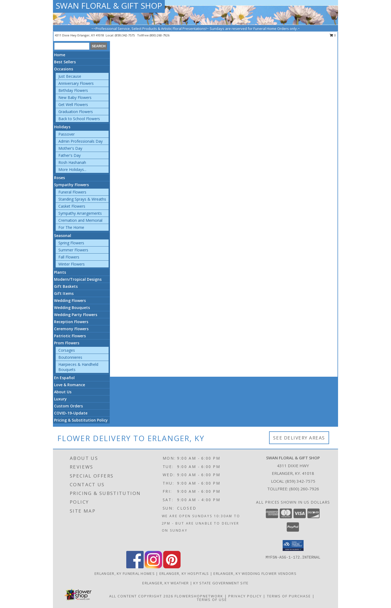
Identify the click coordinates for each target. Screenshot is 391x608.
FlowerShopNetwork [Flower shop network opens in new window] (199, 596)
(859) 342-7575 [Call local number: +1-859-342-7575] (125, 35)
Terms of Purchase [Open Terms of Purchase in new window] (289, 596)
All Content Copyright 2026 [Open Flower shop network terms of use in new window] (141, 596)
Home (59, 54)
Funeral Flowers (72, 192)
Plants (60, 272)
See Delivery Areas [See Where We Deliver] (299, 438)
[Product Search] (71, 46)
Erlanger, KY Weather (165, 583)
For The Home (71, 227)
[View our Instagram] (153, 566)
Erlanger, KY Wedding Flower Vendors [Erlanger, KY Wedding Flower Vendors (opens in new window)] (255, 573)
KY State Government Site (220, 583)
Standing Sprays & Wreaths (82, 199)
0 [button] (332, 35)
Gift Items (64, 293)
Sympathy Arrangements (80, 213)
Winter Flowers (71, 264)
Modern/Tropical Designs (78, 279)
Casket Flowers (71, 206)
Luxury (60, 398)
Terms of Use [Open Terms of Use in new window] (212, 599)
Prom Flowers (66, 342)
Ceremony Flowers (71, 328)
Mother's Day (70, 148)
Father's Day (69, 155)
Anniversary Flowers (76, 83)
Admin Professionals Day (80, 141)
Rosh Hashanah (72, 162)
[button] (293, 545)
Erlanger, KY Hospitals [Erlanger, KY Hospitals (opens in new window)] (184, 573)
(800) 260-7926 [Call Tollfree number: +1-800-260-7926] (304, 488)
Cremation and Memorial (80, 220)
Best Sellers (65, 61)
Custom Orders (68, 406)
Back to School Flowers (79, 118)
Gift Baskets (66, 286)
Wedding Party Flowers (75, 314)
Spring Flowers (71, 242)
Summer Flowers (73, 249)
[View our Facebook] (135, 566)
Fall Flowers (68, 257)
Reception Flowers (71, 321)
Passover (66, 134)
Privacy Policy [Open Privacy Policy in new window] (245, 596)
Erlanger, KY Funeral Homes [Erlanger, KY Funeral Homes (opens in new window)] (124, 573)
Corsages (66, 350)
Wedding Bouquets (72, 307)
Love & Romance (69, 384)
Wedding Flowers (70, 300)
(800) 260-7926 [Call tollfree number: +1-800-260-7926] (159, 35)
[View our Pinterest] (172, 566)
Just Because (69, 76)
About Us (62, 391)
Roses (59, 177)
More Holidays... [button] (72, 169)
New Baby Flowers (75, 97)
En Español (64, 377)
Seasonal (62, 235)
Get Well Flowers (73, 104)
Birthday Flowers (73, 90)
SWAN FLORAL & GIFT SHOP (109, 5)
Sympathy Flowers (71, 184)
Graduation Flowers (75, 111)
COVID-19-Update (70, 413)
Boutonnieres (70, 357)
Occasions (63, 68)
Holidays (62, 126)
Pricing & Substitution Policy (81, 420)
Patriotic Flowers (70, 335)
